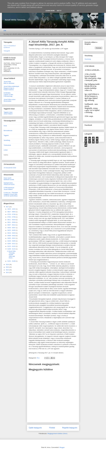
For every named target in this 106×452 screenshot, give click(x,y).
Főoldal (52, 428)
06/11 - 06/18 (11, 220)
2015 (7, 267)
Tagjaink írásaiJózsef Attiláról (8, 113)
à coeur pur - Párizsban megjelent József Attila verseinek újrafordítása (11, 194)
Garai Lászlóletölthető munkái (9, 178)
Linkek (6, 150)
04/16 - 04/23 (11, 233)
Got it (59, 10)
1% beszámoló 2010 (10, 168)
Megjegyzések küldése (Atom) (57, 433)
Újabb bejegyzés (35, 428)
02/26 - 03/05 (11, 241)
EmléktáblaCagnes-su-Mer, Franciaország (8, 94)
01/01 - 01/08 (11, 261)
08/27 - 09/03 (11, 212)
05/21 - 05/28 (11, 222)
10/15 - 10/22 (11, 209)
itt (10, 71)
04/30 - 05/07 (11, 228)
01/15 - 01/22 (11, 246)
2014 (7, 270)
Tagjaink (6, 135)
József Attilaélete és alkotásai (9, 82)
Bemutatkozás (8, 130)
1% (5, 31)
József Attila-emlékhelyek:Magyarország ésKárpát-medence (11, 88)
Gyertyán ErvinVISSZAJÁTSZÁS (9, 183)
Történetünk (7, 145)
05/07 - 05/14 (11, 225)
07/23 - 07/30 (11, 214)
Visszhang (88, 59)
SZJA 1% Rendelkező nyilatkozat (10, 46)
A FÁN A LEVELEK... (92, 70)
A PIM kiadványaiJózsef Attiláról (9, 188)
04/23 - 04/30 (11, 230)
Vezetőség (7, 140)
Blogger (62, 447)
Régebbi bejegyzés (69, 428)
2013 (7, 272)
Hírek (5, 126)
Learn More (50, 10)
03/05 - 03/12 (11, 238)
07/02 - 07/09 (11, 217)
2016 (7, 264)
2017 (7, 207)
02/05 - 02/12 (11, 243)
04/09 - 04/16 (11, 235)
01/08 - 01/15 (11, 249)
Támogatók (7, 51)
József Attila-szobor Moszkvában (10, 100)
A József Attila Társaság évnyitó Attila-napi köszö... (11, 254)
